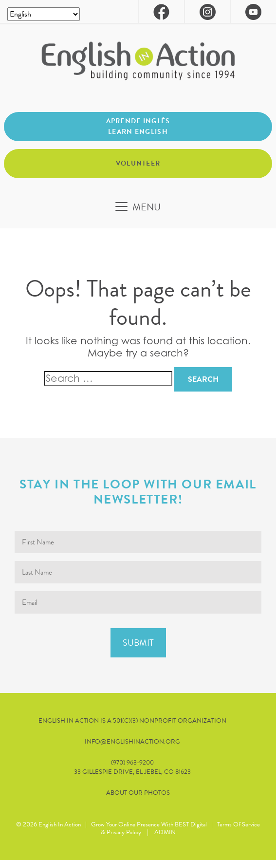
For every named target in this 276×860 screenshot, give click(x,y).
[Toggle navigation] (138, 207)
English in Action (59, 824)
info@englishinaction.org (132, 742)
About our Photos (138, 793)
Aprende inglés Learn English (138, 126)
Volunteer (138, 163)
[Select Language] (43, 14)
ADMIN (165, 832)
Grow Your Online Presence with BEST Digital (149, 824)
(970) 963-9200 (132, 762)
